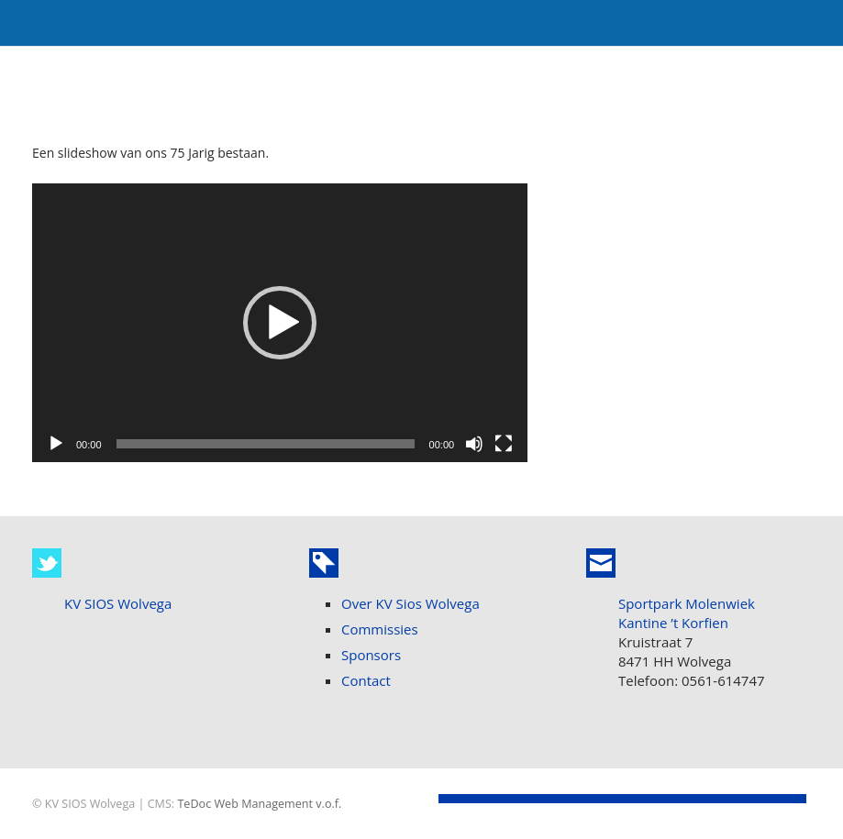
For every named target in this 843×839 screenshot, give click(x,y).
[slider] (265, 443)
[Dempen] (474, 444)
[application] (279, 322)
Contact (366, 680)
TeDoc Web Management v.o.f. (259, 803)
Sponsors (371, 655)
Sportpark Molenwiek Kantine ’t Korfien (686, 613)
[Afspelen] (56, 444)
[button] (279, 322)
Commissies (379, 629)
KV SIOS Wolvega (118, 603)
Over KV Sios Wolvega (410, 603)
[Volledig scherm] (503, 444)
